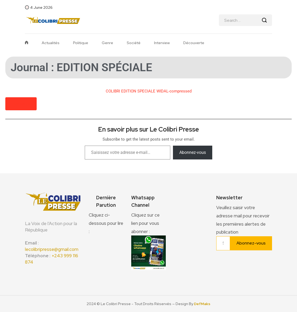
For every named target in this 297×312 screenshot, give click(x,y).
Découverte (193, 42)
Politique (80, 42)
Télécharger (21, 104)
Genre (107, 42)
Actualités (51, 42)
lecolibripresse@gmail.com (51, 249)
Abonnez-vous (192, 152)
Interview (162, 42)
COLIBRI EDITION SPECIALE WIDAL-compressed (149, 91)
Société (134, 42)
